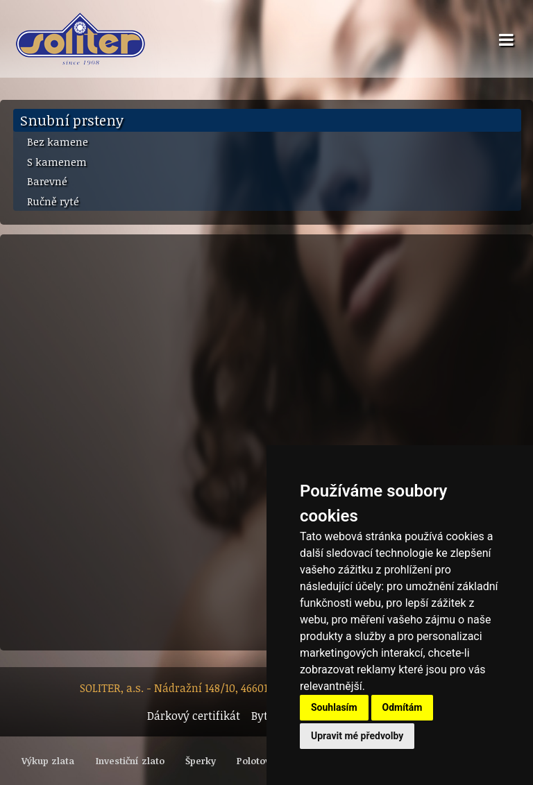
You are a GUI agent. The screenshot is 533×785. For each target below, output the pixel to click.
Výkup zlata (48, 760)
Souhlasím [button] (334, 707)
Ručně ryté (53, 201)
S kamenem (57, 162)
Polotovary (261, 760)
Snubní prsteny (72, 120)
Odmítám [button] (402, 707)
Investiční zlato (130, 760)
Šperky (200, 760)
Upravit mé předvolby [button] (357, 735)
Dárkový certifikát (193, 715)
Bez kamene (57, 141)
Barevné (47, 181)
